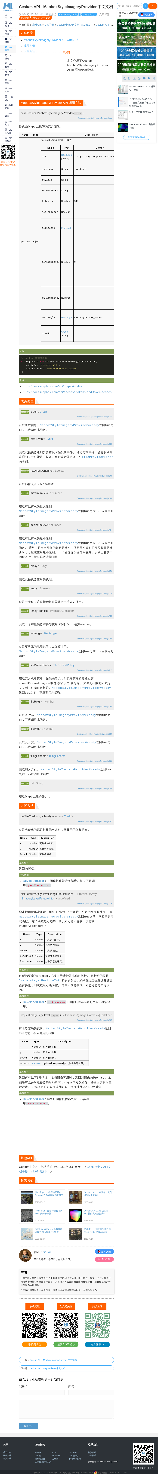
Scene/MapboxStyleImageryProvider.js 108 (94, 788)
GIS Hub (73, 1450)
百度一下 (145, 7)
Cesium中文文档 (41, 18)
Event (49, 438)
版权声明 (7, 1453)
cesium (24, 18)
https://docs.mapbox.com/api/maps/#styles (52, 386)
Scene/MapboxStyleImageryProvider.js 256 (94, 571)
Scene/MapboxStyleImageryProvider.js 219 (94, 670)
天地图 (55, 1457)
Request (36, 1061)
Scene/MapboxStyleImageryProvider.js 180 (94, 498)
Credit (64, 331)
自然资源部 (40, 1457)
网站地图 (67, 1471)
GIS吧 (37, 1454)
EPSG (38, 1450)
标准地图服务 (75, 1457)
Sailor (47, 1250)
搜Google (153, 7)
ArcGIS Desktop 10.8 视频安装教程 (142, 88)
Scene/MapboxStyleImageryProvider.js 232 (94, 444)
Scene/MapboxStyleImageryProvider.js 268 (94, 476)
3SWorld (56, 1454)
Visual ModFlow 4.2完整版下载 (142, 126)
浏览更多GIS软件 (136, 137)
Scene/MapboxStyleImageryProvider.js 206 (94, 761)
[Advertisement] (42, 78)
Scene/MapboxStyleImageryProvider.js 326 (94, 903)
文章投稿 (92, 1453)
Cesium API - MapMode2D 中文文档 (47, 1366)
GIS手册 (49, 24)
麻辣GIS (37, 24)
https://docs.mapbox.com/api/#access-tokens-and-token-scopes (67, 392)
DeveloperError (33, 880)
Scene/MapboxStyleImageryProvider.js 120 (94, 594)
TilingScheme (57, 756)
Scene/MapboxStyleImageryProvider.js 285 (94, 821)
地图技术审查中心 (43, 1460)
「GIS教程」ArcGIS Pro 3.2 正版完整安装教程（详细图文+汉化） (142, 102)
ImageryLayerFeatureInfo (37, 898)
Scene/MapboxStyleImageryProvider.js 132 (94, 616)
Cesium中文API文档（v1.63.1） (77, 14)
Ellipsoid (66, 228)
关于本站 (7, 1450)
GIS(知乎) (73, 1454)
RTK (54, 1450)
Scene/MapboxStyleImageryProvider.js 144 (94, 638)
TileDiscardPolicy (63, 665)
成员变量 (29, 45)
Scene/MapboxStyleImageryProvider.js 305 (94, 1019)
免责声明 (7, 1456)
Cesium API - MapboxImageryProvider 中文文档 (53, 1358)
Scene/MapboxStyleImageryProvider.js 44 (95, 118)
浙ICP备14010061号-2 (82, 1471)
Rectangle (67, 317)
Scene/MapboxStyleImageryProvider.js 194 (94, 530)
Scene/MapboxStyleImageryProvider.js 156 (94, 734)
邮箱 (72, 1384)
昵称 (23, 1384)
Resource (66, 155)
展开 (67, 52)
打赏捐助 (92, 1450)
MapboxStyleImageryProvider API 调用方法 (51, 40)
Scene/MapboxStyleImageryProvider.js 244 (94, 417)
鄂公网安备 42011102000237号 (112, 1471)
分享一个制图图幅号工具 (141, 111)
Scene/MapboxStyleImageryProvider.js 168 (94, 707)
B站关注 (104, 1257)
